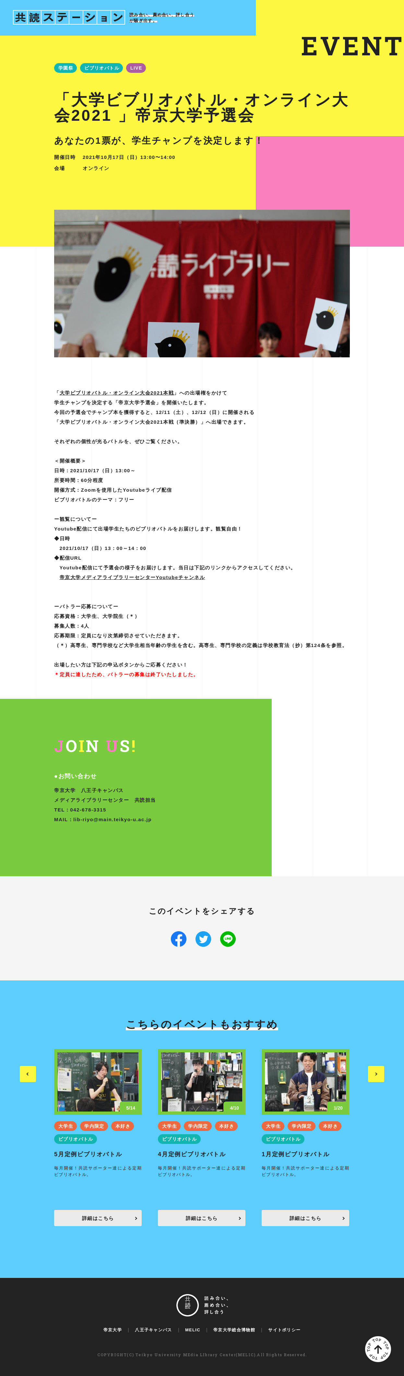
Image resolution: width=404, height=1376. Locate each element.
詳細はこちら (98, 1218)
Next (376, 1074)
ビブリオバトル (101, 68)
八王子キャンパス (153, 1329)
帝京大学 (112, 1329)
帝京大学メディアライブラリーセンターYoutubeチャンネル (132, 577)
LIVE (136, 68)
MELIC (192, 1329)
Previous (28, 1074)
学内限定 (94, 1126)
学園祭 (65, 68)
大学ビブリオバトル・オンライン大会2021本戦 (117, 393)
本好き (122, 1126)
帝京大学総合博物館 (234, 1329)
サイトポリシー (284, 1329)
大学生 (65, 1126)
